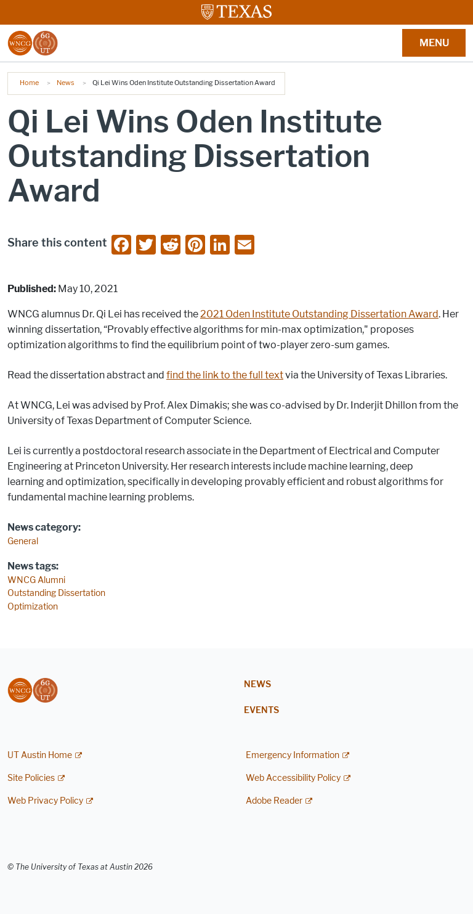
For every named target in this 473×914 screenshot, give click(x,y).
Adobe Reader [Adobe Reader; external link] (274, 801)
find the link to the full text (224, 375)
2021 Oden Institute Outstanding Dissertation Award (319, 314)
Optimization (32, 607)
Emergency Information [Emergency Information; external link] (292, 755)
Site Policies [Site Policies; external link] (31, 778)
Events (261, 710)
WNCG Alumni (36, 580)
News (66, 82)
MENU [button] (434, 43)
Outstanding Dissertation (56, 593)
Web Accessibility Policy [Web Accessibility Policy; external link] (293, 778)
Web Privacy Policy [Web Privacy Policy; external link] (45, 801)
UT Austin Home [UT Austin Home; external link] (39, 755)
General (22, 541)
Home (29, 82)
